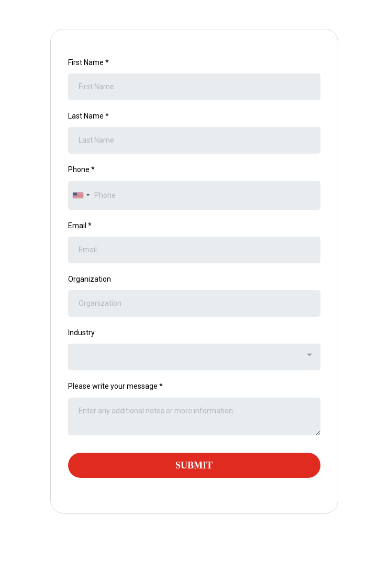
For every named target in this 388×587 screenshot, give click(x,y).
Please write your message (115, 386)
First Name (88, 62)
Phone (81, 169)
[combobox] (81, 195)
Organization (89, 279)
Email (80, 225)
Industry (81, 332)
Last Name (88, 116)
